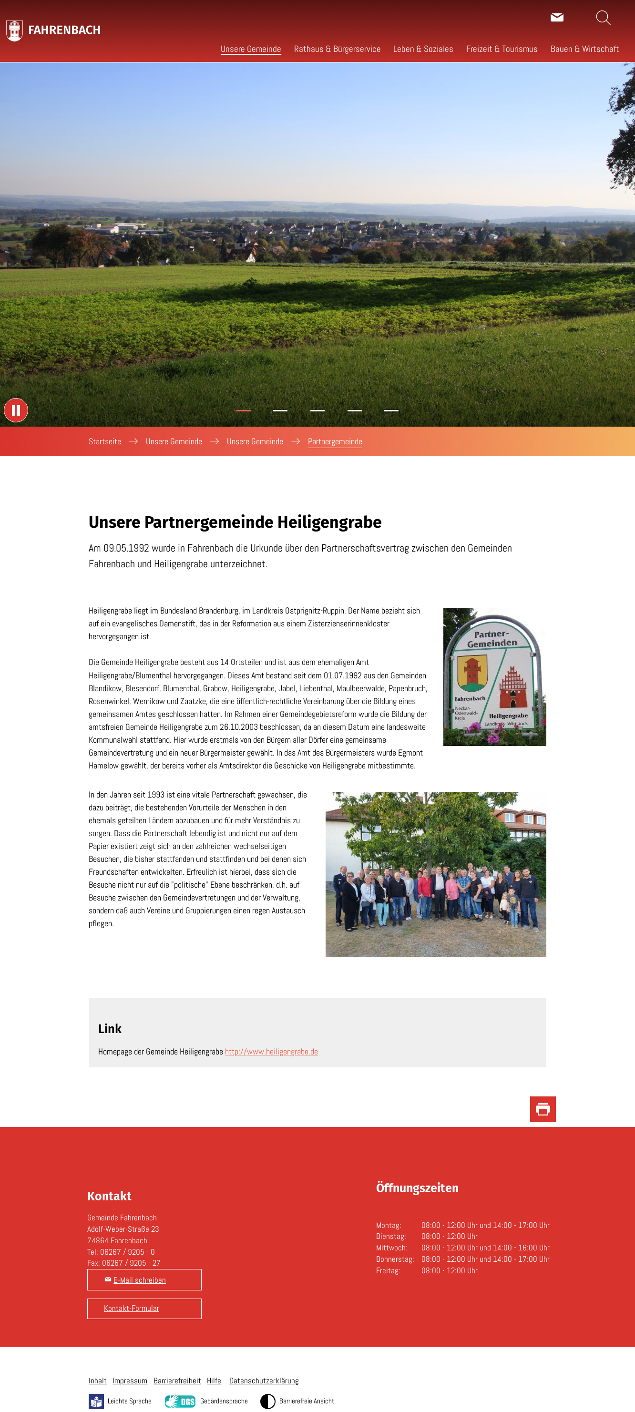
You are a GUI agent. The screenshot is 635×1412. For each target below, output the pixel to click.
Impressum (130, 1380)
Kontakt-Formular (131, 1308)
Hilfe (214, 1380)
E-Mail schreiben (139, 1280)
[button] (251, 49)
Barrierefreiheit (177, 1380)
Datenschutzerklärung (264, 1380)
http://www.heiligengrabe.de (271, 1051)
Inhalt (98, 1380)
